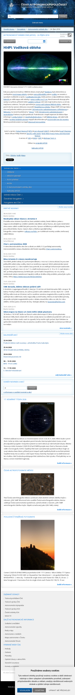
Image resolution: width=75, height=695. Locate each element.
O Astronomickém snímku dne (19, 187)
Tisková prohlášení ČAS (14, 598)
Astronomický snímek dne (38, 29)
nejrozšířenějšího (40, 94)
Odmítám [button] (39, 690)
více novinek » (65, 328)
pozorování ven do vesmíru (58, 119)
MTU (30, 131)
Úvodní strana (9, 29)
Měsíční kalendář (14, 176)
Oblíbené (10, 172)
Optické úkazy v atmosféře (15, 659)
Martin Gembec (9, 216)
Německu (7, 112)
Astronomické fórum (12, 641)
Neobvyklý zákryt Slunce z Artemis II (20, 219)
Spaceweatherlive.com (56, 302)
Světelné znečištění (12, 623)
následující (64, 41)
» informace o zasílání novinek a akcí (18, 392)
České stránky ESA (12, 612)
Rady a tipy (9, 630)
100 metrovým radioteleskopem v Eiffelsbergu (49, 109)
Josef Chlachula (65, 131)
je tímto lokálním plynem (19, 119)
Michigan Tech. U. (50, 138)
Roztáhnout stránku (64, 35)
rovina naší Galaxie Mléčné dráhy (48, 104)
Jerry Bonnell (38, 131)
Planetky (8, 656)
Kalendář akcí (10, 335)
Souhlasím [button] (25, 690)
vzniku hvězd (17, 117)
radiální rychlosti (34, 102)
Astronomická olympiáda (14, 605)
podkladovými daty (33, 97)
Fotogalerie (21, 29)
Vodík (19, 155)
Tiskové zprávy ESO (12, 609)
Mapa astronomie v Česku (15, 637)
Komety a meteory (12, 666)
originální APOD (41, 143)
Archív (9, 183)
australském (8, 114)
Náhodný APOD (37, 148)
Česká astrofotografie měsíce (18, 470)
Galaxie (8, 652)
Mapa (23, 155)
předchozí (10, 41)
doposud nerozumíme (36, 122)
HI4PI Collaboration (35, 87)
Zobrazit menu (37, 23)
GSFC (40, 138)
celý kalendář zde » (63, 375)
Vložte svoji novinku (66, 207)
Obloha (13, 155)
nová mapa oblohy (20, 94)
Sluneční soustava (12, 663)
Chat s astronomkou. (54, 249)
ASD (29, 138)
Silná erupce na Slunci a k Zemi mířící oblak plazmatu (28, 312)
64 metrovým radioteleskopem (50, 112)
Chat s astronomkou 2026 (15, 244)
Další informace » (64, 463)
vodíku (54, 94)
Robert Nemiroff (22, 131)
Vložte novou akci (66, 333)
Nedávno (48, 92)
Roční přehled (12, 179)
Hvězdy (8, 649)
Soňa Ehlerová (9, 241)
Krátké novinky (11, 208)
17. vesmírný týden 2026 (15, 399)
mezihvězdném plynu (33, 117)
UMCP (46, 131)
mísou (31, 112)
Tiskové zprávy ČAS (12, 602)
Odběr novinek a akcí (14, 382)
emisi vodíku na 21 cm (39, 99)
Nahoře (6, 99)
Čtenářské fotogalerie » (14, 198)
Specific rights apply (34, 134)
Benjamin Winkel (16, 87)
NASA (35, 138)
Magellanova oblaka (42, 107)
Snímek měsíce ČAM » (13, 195)
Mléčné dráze (52, 117)
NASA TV (8, 616)
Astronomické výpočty (13, 627)
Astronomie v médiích (13, 634)
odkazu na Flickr (31, 231)
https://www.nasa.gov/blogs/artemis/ (27, 276)
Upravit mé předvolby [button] (59, 690)
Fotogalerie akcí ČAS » (13, 202)
